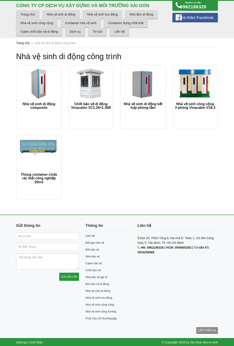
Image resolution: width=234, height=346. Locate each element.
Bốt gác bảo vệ (94, 241)
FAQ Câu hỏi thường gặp (101, 317)
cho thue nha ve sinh (204, 341)
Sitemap (21, 341)
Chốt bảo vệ (92, 269)
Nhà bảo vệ (92, 255)
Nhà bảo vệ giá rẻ (96, 276)
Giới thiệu (36, 341)
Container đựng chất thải (125, 30)
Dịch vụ (75, 38)
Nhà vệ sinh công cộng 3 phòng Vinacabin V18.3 (195, 113)
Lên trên (207, 329)
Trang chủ (27, 21)
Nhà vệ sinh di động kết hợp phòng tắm (143, 113)
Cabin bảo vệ (93, 262)
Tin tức (97, 38)
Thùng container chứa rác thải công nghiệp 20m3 (39, 181)
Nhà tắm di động (141, 21)
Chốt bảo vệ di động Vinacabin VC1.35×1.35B (91, 113)
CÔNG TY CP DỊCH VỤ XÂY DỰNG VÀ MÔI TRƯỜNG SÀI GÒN (88, 9)
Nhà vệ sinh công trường (100, 310)
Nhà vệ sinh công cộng (36, 30)
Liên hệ (119, 38)
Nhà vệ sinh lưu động (102, 21)
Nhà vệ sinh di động (61, 21)
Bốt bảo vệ (92, 248)
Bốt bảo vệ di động (97, 283)
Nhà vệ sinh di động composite (39, 113)
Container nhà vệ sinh (80, 30)
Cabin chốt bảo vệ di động (39, 38)
